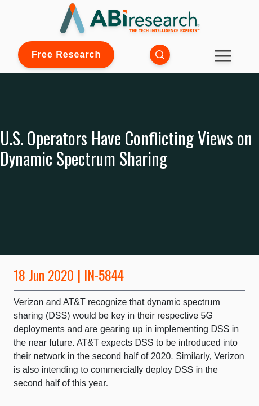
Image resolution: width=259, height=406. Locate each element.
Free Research (66, 54)
